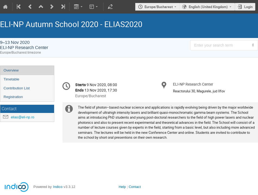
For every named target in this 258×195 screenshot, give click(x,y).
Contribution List (17, 88)
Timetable (11, 79)
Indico (57, 186)
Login (248, 6)
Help (122, 186)
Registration (13, 97)
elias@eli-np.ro (22, 117)
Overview (11, 70)
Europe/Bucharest (158, 6)
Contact (135, 186)
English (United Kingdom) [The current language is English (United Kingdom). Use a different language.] (208, 6)
